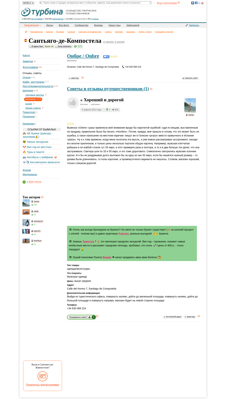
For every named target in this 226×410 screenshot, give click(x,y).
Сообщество (81, 25)
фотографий (37, 19)
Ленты (49, 25)
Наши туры (115, 25)
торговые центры (34, 95)
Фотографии (30, 67)
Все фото (64, 25)
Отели (26, 77)
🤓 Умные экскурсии (35, 141)
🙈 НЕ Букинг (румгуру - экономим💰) (38, 135)
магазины (130, 32)
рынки (28, 103)
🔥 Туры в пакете (33, 151)
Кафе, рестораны (33, 81)
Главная (26, 32)
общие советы (33, 108)
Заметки (28, 61)
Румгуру (124, 233)
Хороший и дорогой (164, 32)
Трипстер (88, 241)
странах (94, 19)
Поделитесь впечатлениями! (42, 384)
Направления (36, 32)
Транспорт (29, 112)
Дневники (28, 123)
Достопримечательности (38, 86)
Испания (60, 32)
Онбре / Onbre (145, 32)
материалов (57, 19)
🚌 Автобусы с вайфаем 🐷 (40, 157)
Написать (194, 25)
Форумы (98, 25)
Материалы (30, 174)
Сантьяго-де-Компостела (89, 32)
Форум (27, 170)
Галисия (71, 32)
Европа (49, 32)
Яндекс (107, 257)
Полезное (29, 116)
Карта (26, 55)
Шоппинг (119, 32)
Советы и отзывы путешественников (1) (108, 88)
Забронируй (132, 25)
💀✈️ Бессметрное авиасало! (41, 162)
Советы (108, 32)
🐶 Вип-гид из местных (37, 146)
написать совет (191, 78)
